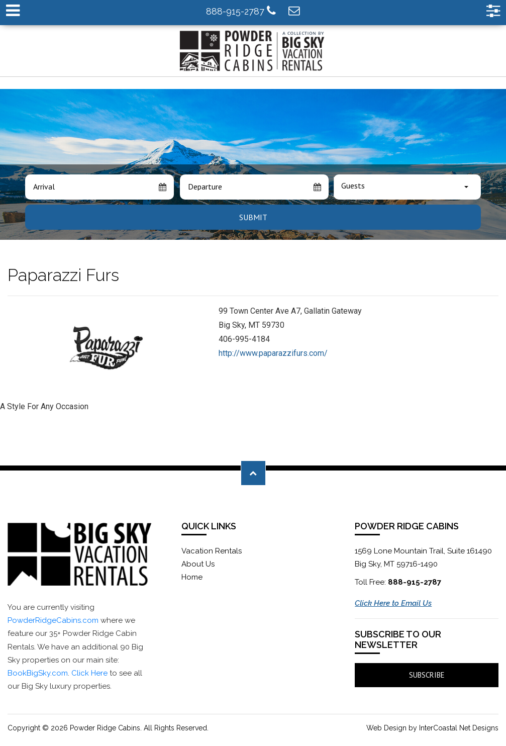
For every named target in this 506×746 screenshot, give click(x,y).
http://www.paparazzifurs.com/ (273, 353)
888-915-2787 (241, 11)
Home (192, 577)
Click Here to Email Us (393, 603)
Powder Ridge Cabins (253, 50)
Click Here (89, 673)
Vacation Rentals (211, 550)
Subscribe (427, 675)
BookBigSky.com (38, 673)
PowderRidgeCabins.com (53, 620)
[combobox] (407, 187)
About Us (198, 564)
